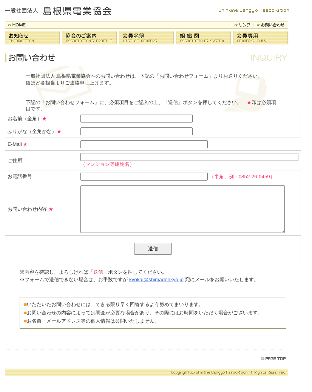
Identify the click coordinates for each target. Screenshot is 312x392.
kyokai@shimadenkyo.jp (157, 288)
